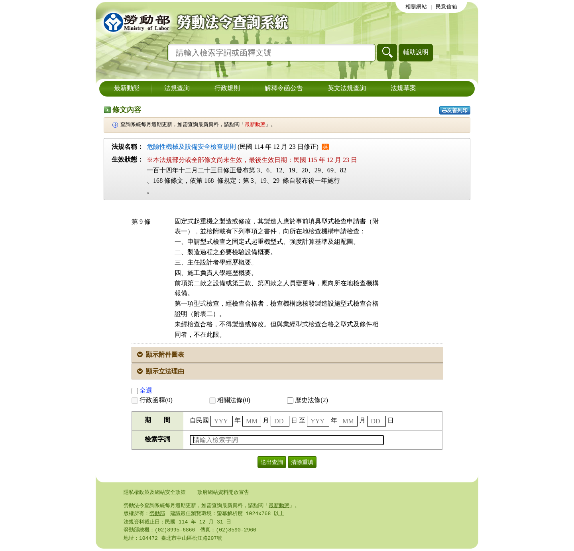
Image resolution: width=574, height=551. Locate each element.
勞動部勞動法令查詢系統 (193, 22)
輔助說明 (416, 52)
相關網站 (416, 6)
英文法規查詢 (347, 88)
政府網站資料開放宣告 (223, 492)
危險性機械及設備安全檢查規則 (191, 146)
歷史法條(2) (307, 400)
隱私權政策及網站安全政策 (155, 492)
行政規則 (227, 88)
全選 (142, 390)
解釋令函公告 (284, 88)
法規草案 (403, 88)
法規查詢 (177, 88)
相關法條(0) (229, 400)
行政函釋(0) (152, 400)
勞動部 (157, 514)
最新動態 (127, 88)
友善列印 (455, 110)
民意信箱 (447, 6)
